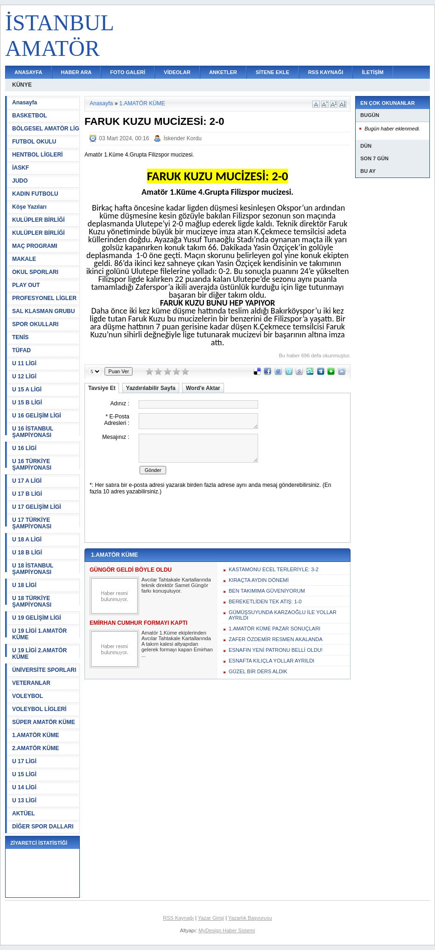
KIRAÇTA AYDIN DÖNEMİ (259, 580)
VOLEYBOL (27, 696)
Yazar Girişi (211, 918)
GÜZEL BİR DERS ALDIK (258, 671)
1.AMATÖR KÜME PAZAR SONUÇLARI (274, 628)
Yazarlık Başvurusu (250, 918)
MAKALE (24, 259)
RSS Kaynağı (178, 918)
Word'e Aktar (203, 388)
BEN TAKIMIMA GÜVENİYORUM (267, 591)
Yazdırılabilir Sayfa (150, 388)
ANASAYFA (28, 72)
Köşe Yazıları (29, 207)
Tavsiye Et (101, 388)
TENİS (20, 337)
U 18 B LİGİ (27, 552)
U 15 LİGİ (24, 774)
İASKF (20, 167)
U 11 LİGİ (24, 363)
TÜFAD (21, 350)
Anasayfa (24, 102)
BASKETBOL (29, 115)
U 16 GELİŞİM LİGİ (36, 415)
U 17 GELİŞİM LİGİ (36, 507)
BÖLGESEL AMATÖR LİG (45, 128)
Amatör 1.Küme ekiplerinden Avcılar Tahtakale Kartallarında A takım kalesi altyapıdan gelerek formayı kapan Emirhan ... (177, 644)
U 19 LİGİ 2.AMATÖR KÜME (39, 653)
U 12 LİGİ (24, 376)
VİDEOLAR (177, 72)
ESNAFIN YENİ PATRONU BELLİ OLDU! (276, 650)
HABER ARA (76, 72)
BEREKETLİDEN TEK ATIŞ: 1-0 (265, 601)
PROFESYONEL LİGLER (44, 298)
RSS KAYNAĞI (325, 72)
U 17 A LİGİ (27, 481)
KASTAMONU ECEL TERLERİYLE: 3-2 (273, 569)
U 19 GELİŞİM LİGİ (36, 618)
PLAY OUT (26, 285)
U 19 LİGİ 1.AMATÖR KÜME (39, 634)
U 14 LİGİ (24, 787)
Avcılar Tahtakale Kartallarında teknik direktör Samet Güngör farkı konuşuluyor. (176, 585)
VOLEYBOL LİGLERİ (39, 709)
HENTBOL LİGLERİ (37, 154)
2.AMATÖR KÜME (35, 748)
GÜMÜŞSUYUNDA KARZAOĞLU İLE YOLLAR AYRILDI (283, 615)
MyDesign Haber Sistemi (226, 930)
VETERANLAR (31, 683)
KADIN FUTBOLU (35, 194)
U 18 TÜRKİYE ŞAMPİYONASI (31, 601)
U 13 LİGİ (24, 800)
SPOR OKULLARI (35, 324)
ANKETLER (223, 72)
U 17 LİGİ (24, 761)
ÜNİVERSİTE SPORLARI (44, 670)
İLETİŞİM (372, 72)
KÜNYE (22, 85)
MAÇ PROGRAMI (34, 246)
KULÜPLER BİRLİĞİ (38, 220)
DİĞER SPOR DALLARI (42, 826)
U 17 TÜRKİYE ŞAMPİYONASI (31, 523)
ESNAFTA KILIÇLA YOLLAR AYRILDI (271, 660)
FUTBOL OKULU (34, 141)
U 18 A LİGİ (27, 539)
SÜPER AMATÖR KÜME (43, 722)
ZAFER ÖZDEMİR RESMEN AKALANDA (276, 639)
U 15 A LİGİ (27, 389)
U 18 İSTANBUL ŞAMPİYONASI (32, 568)
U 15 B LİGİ (27, 402)
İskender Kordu (182, 138)
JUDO (20, 181)
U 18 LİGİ (24, 585)
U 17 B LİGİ (27, 494)
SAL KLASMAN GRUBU (43, 311)
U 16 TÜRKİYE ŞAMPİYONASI (31, 464)
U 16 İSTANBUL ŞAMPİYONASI (32, 431)
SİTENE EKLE (272, 72)
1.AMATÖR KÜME (35, 735)
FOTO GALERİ (127, 72)
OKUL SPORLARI (35, 272)
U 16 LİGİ (24, 448)
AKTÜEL (23, 813)
